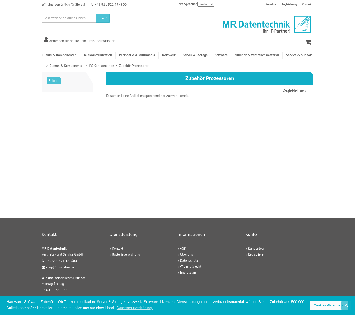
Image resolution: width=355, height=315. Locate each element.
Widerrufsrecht (190, 266)
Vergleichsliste (293, 91)
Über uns (186, 254)
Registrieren (256, 254)
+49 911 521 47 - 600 (111, 4)
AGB (183, 248)
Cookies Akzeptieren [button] (329, 305)
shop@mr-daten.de (60, 267)
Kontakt (306, 4)
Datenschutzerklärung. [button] (135, 308)
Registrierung (289, 4)
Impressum (188, 272)
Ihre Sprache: (187, 4)
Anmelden (271, 4)
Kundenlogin (257, 248)
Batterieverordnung (126, 254)
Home (43, 65)
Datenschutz (189, 260)
